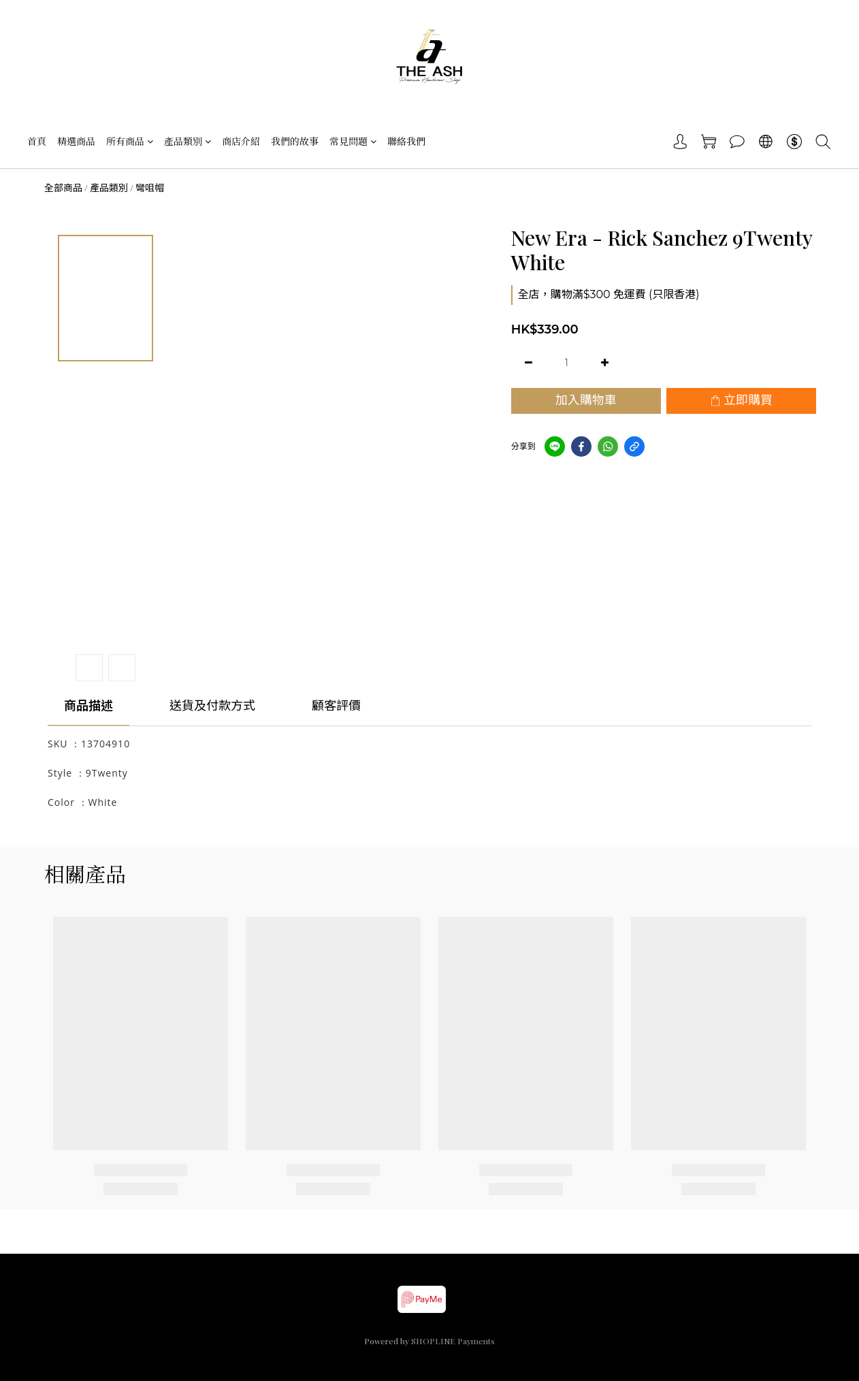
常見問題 (352, 141)
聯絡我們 (406, 141)
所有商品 (129, 141)
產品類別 (187, 141)
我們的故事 (295, 141)
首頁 (36, 141)
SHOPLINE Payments (453, 1340)
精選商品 (76, 141)
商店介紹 (241, 141)
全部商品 (63, 188)
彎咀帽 (149, 188)
